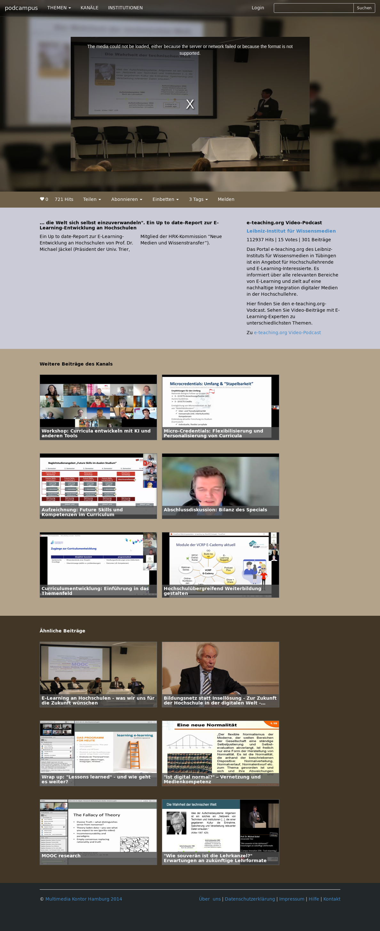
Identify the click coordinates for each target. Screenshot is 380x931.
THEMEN (59, 8)
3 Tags (198, 199)
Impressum (292, 899)
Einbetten (166, 199)
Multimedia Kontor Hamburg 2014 (83, 899)
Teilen (92, 199)
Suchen (364, 8)
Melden (226, 199)
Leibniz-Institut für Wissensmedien (291, 231)
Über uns (210, 899)
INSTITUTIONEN (125, 8)
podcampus (21, 8)
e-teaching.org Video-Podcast (287, 332)
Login (258, 8)
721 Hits (64, 199)
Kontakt (331, 899)
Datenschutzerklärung (250, 899)
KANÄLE (90, 8)
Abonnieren (126, 199)
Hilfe (314, 899)
